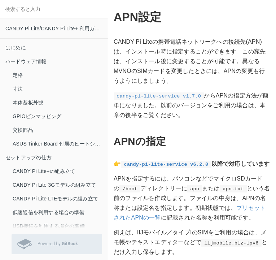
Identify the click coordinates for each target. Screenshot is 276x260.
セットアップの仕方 (28, 157)
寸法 (18, 89)
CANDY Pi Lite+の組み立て (44, 171)
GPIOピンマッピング (37, 116)
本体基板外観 (28, 102)
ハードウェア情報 (26, 61)
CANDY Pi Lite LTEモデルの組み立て (55, 199)
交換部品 (23, 130)
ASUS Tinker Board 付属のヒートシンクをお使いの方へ (60, 144)
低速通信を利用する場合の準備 (48, 212)
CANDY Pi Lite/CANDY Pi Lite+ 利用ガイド (55, 28)
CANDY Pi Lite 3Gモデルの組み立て (54, 185)
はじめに (15, 48)
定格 (18, 75)
